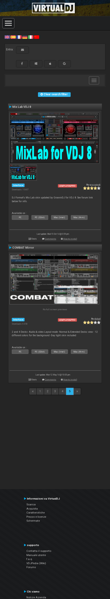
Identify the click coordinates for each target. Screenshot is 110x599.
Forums (31, 567)
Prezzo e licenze (36, 516)
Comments (50, 238)
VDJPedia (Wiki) (36, 563)
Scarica (31, 504)
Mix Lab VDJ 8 (21, 107)
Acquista (32, 508)
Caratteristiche (35, 512)
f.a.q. (29, 559)
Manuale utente (36, 555)
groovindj (95, 184)
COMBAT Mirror (23, 247)
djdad (97, 318)
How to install (70, 238)
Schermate (33, 520)
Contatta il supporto (38, 551)
